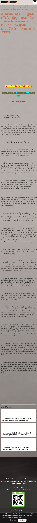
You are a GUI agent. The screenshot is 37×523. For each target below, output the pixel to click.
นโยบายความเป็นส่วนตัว (8, 517)
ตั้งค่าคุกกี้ (14, 520)
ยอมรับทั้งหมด (22, 520)
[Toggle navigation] (35, 2)
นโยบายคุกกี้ (19, 517)
